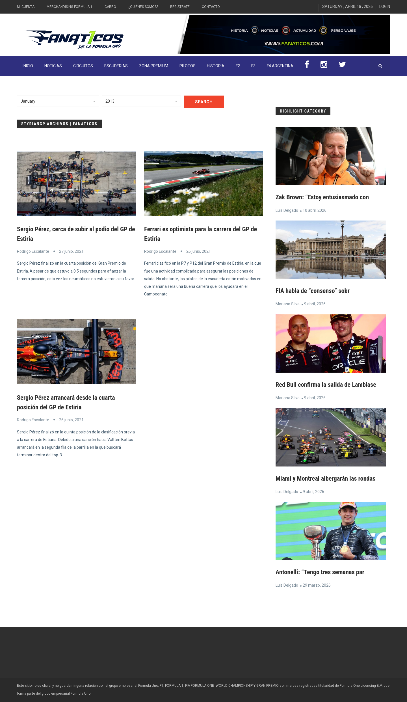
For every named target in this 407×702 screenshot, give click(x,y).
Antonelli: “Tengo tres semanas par (323, 572)
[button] (58, 101)
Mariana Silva (288, 304)
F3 (253, 66)
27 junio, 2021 (71, 251)
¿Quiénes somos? (143, 7)
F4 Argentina (280, 66)
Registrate (180, 7)
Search (204, 101)
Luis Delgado (287, 210)
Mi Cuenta (25, 7)
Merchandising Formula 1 (69, 7)
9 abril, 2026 (315, 304)
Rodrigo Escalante (33, 251)
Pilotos (187, 66)
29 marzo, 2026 (317, 585)
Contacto (211, 7)
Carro (110, 7)
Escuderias (116, 66)
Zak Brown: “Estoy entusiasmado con (326, 197)
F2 (238, 66)
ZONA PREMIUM (153, 66)
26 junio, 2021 (198, 251)
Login (384, 6)
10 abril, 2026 (314, 210)
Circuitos (83, 66)
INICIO (28, 66)
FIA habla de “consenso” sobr (315, 291)
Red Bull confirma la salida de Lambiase (330, 384)
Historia (215, 66)
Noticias (53, 66)
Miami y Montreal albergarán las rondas (329, 478)
